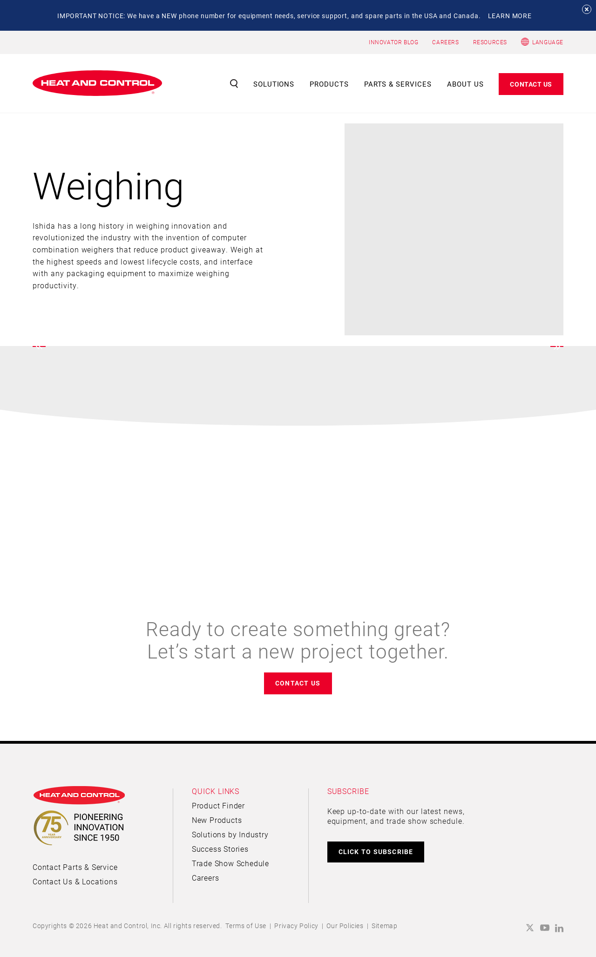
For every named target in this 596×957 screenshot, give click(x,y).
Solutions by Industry (230, 834)
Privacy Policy (296, 925)
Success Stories (220, 849)
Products (329, 83)
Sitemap (384, 925)
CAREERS (445, 42)
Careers (205, 877)
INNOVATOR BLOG (393, 42)
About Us (465, 83)
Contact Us (531, 84)
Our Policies (344, 925)
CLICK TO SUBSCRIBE (376, 851)
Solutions (274, 83)
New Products (217, 820)
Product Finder (218, 805)
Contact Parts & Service (75, 867)
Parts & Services (398, 83)
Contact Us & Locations (75, 881)
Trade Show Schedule (230, 863)
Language (547, 42)
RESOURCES (490, 42)
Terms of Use (245, 925)
